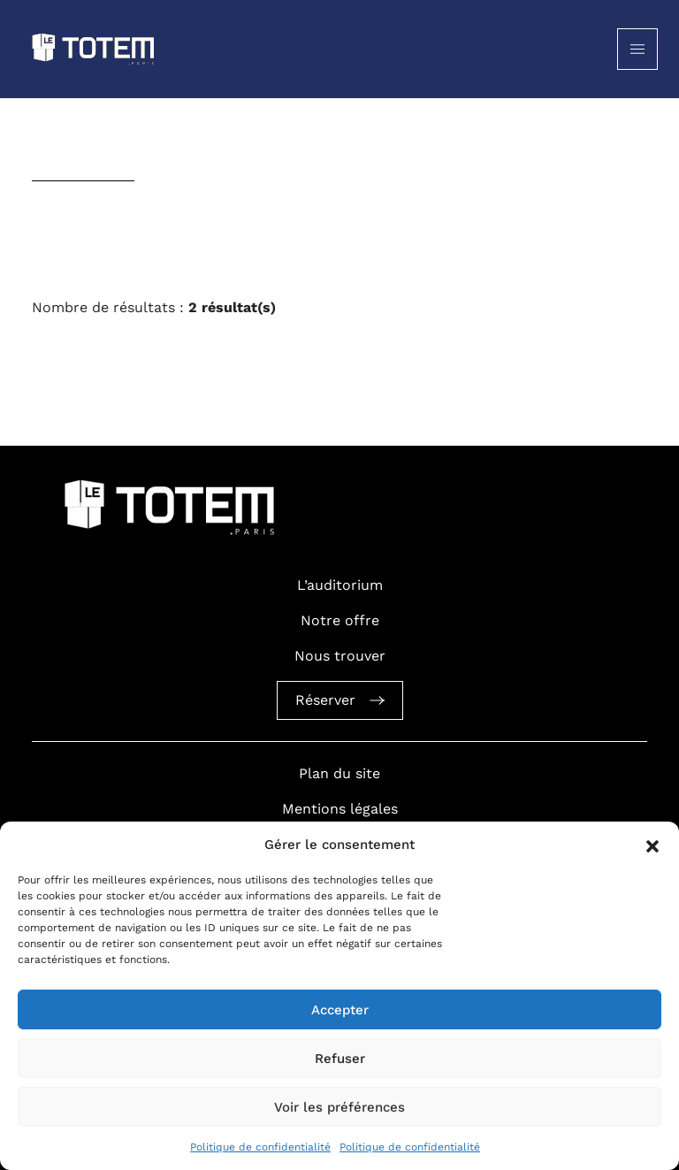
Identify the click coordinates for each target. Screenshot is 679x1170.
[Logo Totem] (94, 49)
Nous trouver (339, 655)
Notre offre (340, 620)
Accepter (340, 1010)
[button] (652, 844)
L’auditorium (340, 585)
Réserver (340, 700)
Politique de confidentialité (260, 1147)
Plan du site (339, 773)
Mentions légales (340, 808)
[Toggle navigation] (637, 49)
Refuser (340, 1059)
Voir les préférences (339, 1107)
